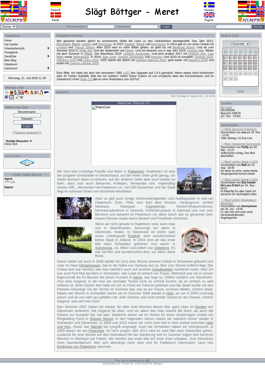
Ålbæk (76, 44)
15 (225, 68)
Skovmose (105, 44)
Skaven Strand (101, 319)
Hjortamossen (89, 265)
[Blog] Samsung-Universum (240, 129)
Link (13, 181)
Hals (169, 293)
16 (231, 68)
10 (235, 63)
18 (240, 68)
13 (250, 63)
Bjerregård (63, 44)
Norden (200, 307)
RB (147, 360)
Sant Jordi (109, 56)
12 (245, 63)
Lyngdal (62, 47)
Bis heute (226, 107)
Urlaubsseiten (162, 269)
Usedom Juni (197, 53)
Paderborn (136, 171)
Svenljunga (103, 248)
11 (240, 63)
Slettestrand (81, 56)
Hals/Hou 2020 (198, 60)
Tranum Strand (84, 47)
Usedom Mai (195, 50)
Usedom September (136, 53)
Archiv (240, 91)
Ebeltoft (130, 44)
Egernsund (158, 44)
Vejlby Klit (85, 50)
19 (245, 68)
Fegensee (96, 331)
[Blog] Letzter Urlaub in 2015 (241, 161)
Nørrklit (96, 327)
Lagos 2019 (91, 60)
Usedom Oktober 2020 (84, 63)
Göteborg (162, 248)
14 (255, 63)
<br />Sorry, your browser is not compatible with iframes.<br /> (133, 133)
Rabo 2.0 (86, 79)
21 (255, 68)
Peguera (156, 56)
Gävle (137, 277)
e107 (126, 72)
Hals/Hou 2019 (66, 60)
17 (235, 68)
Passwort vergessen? (27, 132)
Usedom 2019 (204, 56)
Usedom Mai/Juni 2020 (151, 60)
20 (250, 68)
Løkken (86, 44)
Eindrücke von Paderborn (76, 347)
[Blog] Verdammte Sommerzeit (242, 144)
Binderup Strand (184, 47)
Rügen (129, 50)
